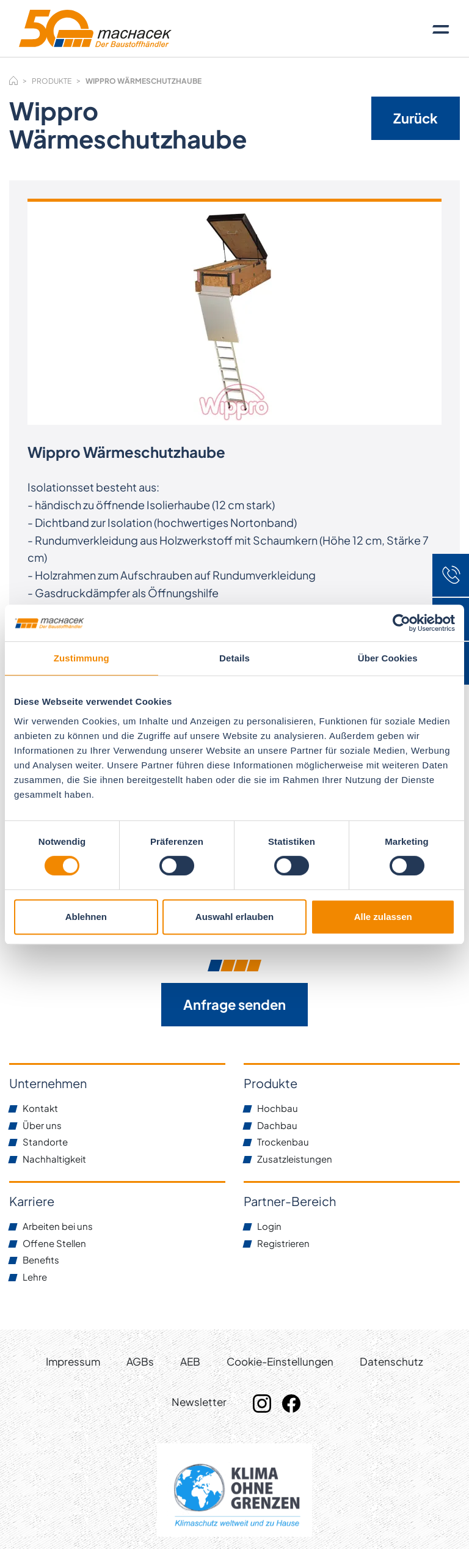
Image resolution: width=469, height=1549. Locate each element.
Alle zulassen (383, 916)
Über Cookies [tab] (388, 658)
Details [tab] (234, 658)
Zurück (415, 118)
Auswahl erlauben (234, 916)
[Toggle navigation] (441, 29)
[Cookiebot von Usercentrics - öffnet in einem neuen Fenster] (401, 623)
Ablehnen (86, 916)
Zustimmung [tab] (81, 658)
